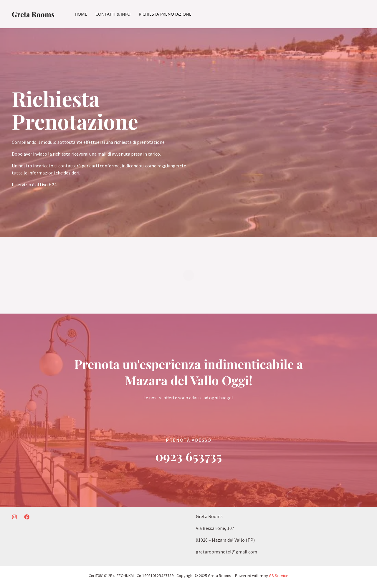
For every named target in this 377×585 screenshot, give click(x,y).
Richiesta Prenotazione (165, 14)
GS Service (278, 575)
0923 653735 (188, 456)
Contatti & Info (112, 14)
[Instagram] (14, 517)
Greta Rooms (33, 14)
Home (81, 14)
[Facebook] (26, 517)
